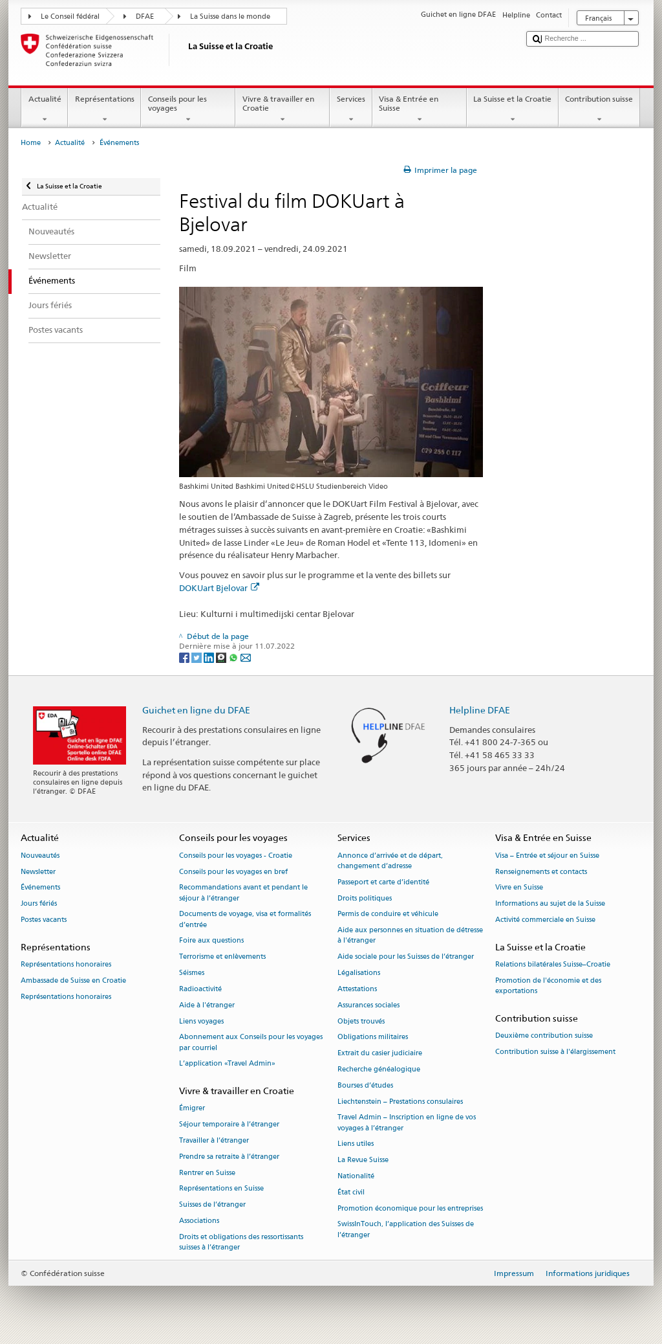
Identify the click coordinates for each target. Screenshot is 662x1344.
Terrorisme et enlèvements (222, 957)
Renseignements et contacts (541, 872)
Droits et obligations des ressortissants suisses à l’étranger (241, 1242)
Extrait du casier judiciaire (379, 1053)
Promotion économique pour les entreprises (410, 1208)
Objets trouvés (361, 1021)
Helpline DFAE (479, 709)
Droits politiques (364, 898)
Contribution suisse (599, 109)
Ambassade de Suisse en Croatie (73, 980)
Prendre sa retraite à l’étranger (229, 1156)
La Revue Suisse (363, 1160)
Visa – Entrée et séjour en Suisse (547, 855)
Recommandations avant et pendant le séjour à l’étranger (243, 893)
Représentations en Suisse (221, 1189)
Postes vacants (44, 919)
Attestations (357, 989)
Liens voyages (201, 1021)
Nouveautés (40, 855)
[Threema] (222, 657)
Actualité (44, 109)
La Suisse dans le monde (230, 16)
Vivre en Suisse (519, 888)
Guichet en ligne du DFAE (196, 709)
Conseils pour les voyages (188, 109)
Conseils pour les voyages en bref (233, 872)
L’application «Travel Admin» (227, 1064)
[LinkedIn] (210, 657)
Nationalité (355, 1176)
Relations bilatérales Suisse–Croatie (552, 965)
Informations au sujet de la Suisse (550, 904)
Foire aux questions (211, 941)
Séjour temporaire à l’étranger (229, 1125)
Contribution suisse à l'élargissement (555, 1051)
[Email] (245, 657)
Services (350, 109)
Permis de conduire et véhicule (387, 914)
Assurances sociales (368, 1005)
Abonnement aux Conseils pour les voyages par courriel (251, 1042)
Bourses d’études (365, 1085)
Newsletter (38, 872)
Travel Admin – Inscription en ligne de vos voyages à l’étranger (406, 1123)
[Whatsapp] (234, 657)
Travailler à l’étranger (214, 1140)
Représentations (104, 109)
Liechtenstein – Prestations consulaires (400, 1101)
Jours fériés (39, 904)
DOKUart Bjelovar (219, 588)
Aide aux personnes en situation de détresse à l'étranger (410, 935)
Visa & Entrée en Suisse (419, 109)
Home (31, 143)
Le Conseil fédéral (70, 16)
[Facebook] (185, 657)
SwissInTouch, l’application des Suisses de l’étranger (405, 1229)
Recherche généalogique (378, 1069)
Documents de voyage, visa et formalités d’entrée (245, 919)
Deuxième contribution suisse (544, 1036)
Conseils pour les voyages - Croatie (235, 855)
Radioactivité (200, 989)
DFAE (145, 16)
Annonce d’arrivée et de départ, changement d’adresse (390, 860)
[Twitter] (197, 657)
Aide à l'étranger (207, 1005)
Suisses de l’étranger (212, 1205)
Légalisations (358, 973)
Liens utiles (355, 1144)
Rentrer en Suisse (207, 1173)
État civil (351, 1192)
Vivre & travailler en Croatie (282, 109)
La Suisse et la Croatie (512, 109)
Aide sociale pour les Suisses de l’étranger (405, 957)
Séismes (191, 973)
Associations (199, 1220)
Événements (40, 888)
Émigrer (192, 1108)
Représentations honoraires (66, 965)
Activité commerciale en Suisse (545, 919)
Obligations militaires (372, 1037)
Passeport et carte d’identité (383, 882)
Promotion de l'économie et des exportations (548, 985)
